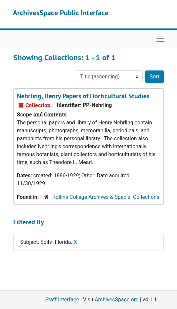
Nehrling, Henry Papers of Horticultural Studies (83, 96)
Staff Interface (62, 299)
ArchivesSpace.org (117, 299)
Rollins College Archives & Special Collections (105, 197)
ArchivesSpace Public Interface (61, 12)
